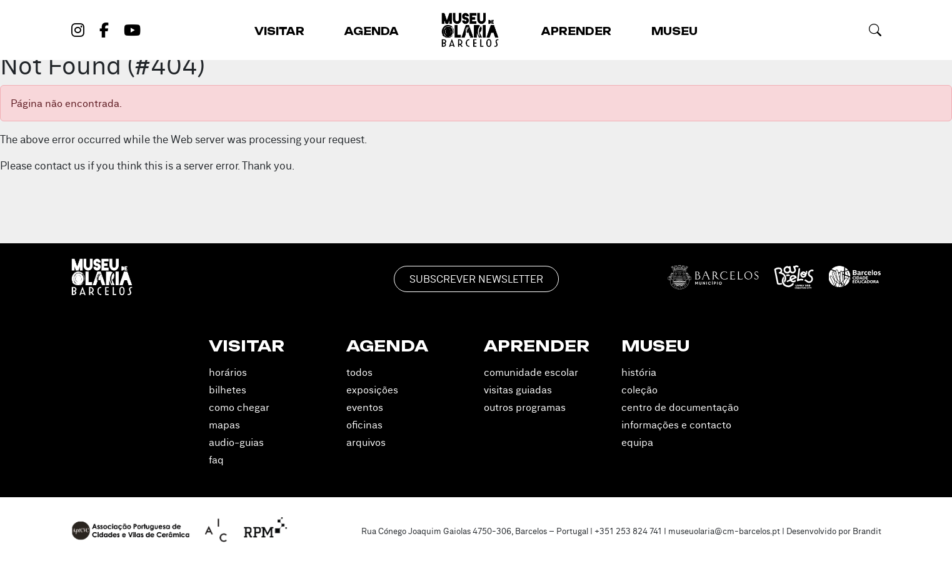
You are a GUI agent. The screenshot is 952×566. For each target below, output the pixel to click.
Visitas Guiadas (518, 389)
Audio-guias (236, 442)
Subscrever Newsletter (476, 279)
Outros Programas (525, 407)
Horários (228, 372)
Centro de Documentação (680, 407)
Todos (359, 372)
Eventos (364, 407)
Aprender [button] (576, 31)
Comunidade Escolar (531, 372)
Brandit (867, 531)
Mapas (224, 424)
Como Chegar (239, 407)
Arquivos (366, 442)
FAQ (216, 459)
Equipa (637, 442)
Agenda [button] (371, 31)
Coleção (639, 389)
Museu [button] (674, 31)
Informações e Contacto (676, 424)
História (638, 372)
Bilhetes (227, 389)
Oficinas (364, 424)
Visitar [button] (279, 31)
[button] (875, 30)
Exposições (372, 389)
